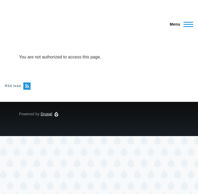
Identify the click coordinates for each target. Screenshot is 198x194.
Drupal (46, 114)
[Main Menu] (180, 24)
